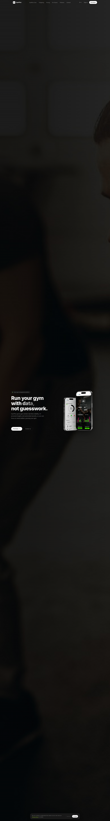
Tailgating (41, 2)
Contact (69, 2)
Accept (75, 816)
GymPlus (17, 2)
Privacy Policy (35, 817)
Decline (68, 816)
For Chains (55, 2)
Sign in (86, 2)
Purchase (93, 2)
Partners (62, 2)
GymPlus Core (32, 2)
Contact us (28, 428)
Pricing (48, 2)
